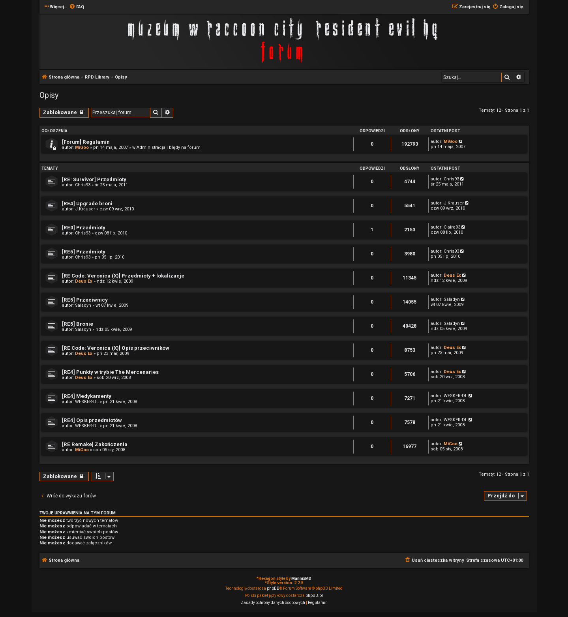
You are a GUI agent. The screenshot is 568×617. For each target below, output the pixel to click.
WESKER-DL (87, 401)
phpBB (273, 588)
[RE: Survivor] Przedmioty (94, 179)
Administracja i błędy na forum (169, 147)
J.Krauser (85, 209)
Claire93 (452, 227)
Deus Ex (83, 281)
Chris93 (82, 185)
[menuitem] (76, 7)
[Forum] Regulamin (86, 142)
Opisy (48, 95)
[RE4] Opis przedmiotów (92, 420)
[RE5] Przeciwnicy (85, 300)
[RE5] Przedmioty (83, 252)
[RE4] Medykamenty (86, 396)
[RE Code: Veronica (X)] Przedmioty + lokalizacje (123, 276)
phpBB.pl (314, 595)
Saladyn (83, 305)
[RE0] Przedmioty (83, 228)
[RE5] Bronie (77, 324)
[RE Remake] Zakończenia (94, 444)
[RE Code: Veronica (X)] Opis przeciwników (115, 348)
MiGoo (82, 147)
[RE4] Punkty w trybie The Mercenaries (110, 372)
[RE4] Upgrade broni (87, 203)
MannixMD (301, 578)
